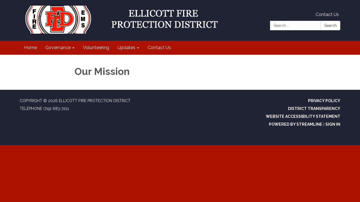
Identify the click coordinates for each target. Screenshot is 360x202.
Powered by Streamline (295, 124)
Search (330, 25)
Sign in (332, 124)
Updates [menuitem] (126, 47)
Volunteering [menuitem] (96, 47)
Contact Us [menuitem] (159, 47)
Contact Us (327, 14)
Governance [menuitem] (58, 47)
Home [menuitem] (30, 47)
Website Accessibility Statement (303, 116)
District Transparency (314, 108)
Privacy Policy (324, 100)
